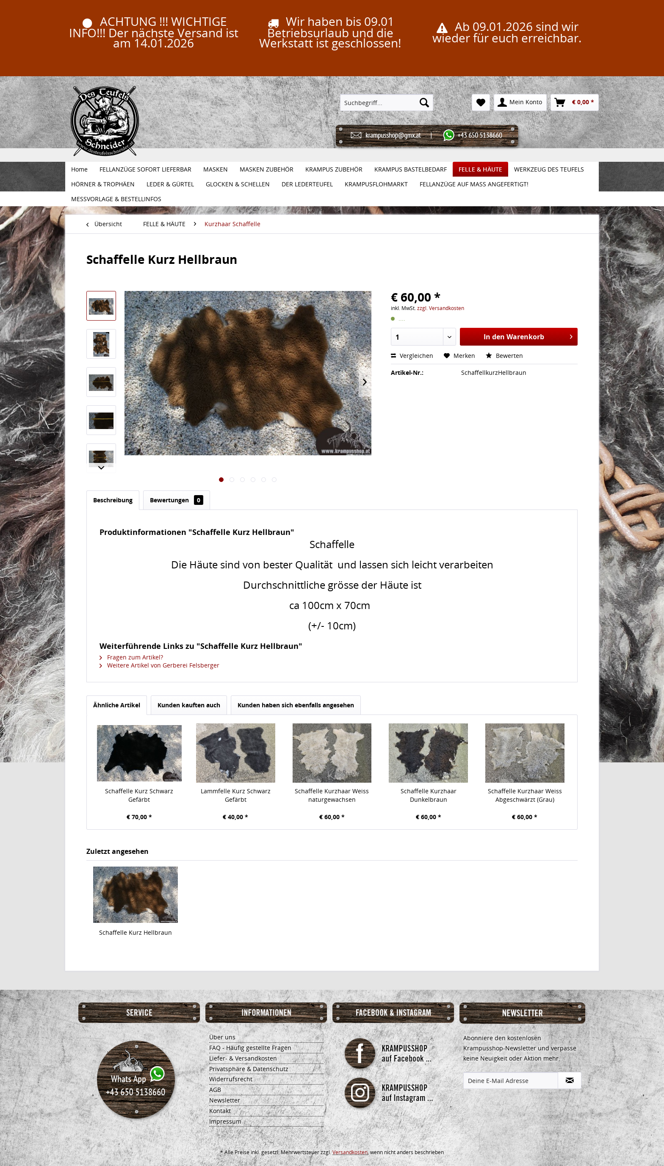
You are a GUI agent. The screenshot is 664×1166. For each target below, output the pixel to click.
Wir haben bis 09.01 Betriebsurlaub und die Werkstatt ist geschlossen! (330, 32)
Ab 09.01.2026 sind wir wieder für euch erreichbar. (506, 32)
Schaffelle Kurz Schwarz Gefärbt (139, 795)
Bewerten (504, 356)
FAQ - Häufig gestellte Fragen (250, 1048)
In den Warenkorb (528, 335)
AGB (215, 1090)
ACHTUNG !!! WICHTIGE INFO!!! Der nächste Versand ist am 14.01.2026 (153, 32)
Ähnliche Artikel (116, 705)
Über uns (222, 1037)
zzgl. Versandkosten (440, 308)
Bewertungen (176, 500)
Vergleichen (412, 356)
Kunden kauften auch (189, 705)
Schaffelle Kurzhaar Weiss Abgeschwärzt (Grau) (525, 795)
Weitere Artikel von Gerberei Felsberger (159, 665)
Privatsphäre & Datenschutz (248, 1069)
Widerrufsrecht (230, 1079)
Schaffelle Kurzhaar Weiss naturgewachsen (332, 795)
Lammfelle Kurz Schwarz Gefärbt (236, 795)
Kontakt (220, 1111)
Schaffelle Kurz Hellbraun (135, 932)
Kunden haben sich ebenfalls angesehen (296, 705)
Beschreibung (113, 500)
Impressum (225, 1121)
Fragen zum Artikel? (131, 657)
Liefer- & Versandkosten (243, 1058)
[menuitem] (387, 102)
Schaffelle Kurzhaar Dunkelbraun (428, 795)
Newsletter (224, 1100)
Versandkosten (350, 1152)
